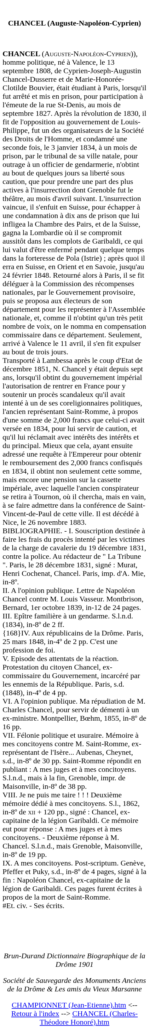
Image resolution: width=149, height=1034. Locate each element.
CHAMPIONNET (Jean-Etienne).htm (69, 1005)
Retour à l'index (35, 1013)
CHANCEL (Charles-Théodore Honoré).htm (89, 1017)
